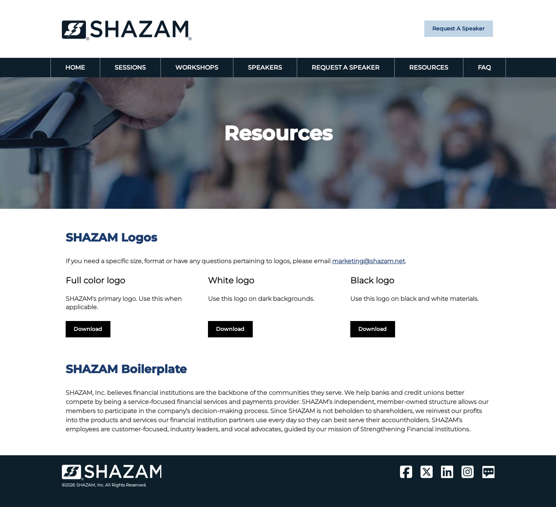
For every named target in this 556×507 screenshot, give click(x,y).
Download (88, 329)
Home (75, 67)
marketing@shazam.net (368, 261)
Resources (428, 67)
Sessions (130, 67)
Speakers (265, 67)
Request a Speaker (458, 28)
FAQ (484, 67)
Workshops (196, 67)
